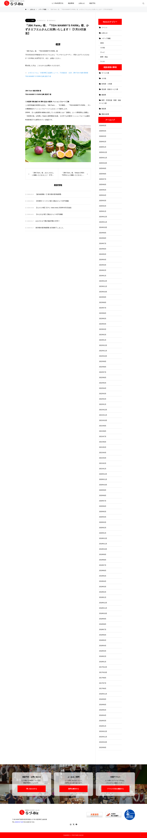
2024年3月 (102, 265)
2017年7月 (102, 683)
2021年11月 (103, 415)
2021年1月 (102, 468)
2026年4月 (102, 131)
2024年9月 (102, 233)
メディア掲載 (30, 20)
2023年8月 (102, 302)
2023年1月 (102, 340)
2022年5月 (102, 383)
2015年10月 (103, 742)
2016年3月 (102, 720)
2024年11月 (103, 222)
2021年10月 (103, 420)
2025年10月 (103, 163)
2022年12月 (103, 345)
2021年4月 (102, 452)
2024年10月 (103, 227)
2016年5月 (102, 710)
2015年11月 (103, 737)
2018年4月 (102, 645)
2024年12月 (103, 216)
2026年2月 (102, 141)
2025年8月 (102, 174)
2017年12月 (103, 667)
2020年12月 (103, 474)
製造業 (104, 108)
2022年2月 (102, 399)
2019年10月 (103, 549)
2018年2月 (102, 656)
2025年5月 (102, 190)
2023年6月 (102, 313)
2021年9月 (102, 426)
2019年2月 (102, 592)
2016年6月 (102, 704)
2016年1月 (102, 726)
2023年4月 (102, 324)
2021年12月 (103, 409)
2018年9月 (102, 619)
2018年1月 (102, 661)
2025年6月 (102, 184)
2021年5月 (102, 447)
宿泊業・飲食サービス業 (110, 89)
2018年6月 (102, 635)
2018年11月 (103, 608)
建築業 (104, 95)
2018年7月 (102, 629)
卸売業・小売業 (107, 84)
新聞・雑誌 (104, 57)
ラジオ (102, 61)
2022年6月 (102, 377)
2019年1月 (102, 597)
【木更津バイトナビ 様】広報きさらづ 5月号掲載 (52, 201)
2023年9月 (102, 297)
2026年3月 (102, 136)
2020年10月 (103, 485)
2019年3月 (102, 586)
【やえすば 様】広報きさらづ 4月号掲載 (49, 214)
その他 (102, 47)
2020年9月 (102, 490)
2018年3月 (102, 651)
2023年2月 (102, 334)
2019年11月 (103, 544)
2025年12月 (103, 152)
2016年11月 (103, 694)
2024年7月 (102, 243)
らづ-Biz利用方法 (57, 3)
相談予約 (92, 3)
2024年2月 (102, 270)
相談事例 (71, 3)
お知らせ (82, 3)
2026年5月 (102, 125)
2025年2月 (102, 206)
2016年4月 (102, 715)
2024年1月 (102, 275)
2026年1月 (102, 147)
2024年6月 (102, 249)
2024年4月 (102, 259)
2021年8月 (102, 431)
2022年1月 (102, 404)
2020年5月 (102, 511)
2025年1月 (102, 211)
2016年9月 (102, 699)
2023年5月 (102, 318)
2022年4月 (102, 388)
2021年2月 (102, 463)
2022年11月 (103, 351)
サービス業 (105, 73)
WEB (102, 43)
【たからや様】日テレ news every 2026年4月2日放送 (53, 207)
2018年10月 (103, 613)
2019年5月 (102, 576)
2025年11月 (103, 157)
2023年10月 (103, 292)
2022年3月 (102, 393)
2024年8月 (102, 238)
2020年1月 (102, 533)
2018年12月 (103, 603)
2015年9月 (102, 747)
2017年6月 (102, 688)
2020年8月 (102, 495)
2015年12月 (103, 731)
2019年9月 (102, 554)
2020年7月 (102, 501)
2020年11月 (103, 479)
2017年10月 (103, 672)
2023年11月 (103, 286)
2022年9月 (102, 361)
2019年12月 (103, 538)
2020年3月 (102, 522)
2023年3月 (102, 329)
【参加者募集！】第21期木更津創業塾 (48, 194)
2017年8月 (102, 678)
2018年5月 (102, 640)
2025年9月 (102, 168)
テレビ (102, 52)
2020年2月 (102, 527)
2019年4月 (102, 581)
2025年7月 (102, 179)
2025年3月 (102, 200)
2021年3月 (102, 458)
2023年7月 (102, 308)
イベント (105, 27)
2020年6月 (102, 506)
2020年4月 (102, 517)
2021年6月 (102, 442)
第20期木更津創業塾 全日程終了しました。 (50, 227)
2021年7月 (102, 436)
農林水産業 (105, 114)
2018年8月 (102, 624)
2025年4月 (102, 195)
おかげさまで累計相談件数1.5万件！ (48, 221)
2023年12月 (103, 281)
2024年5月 (102, 254)
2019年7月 (102, 565)
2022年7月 (102, 372)
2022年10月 (103, 356)
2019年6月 (102, 570)
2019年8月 (102, 560)
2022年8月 (102, 367)
